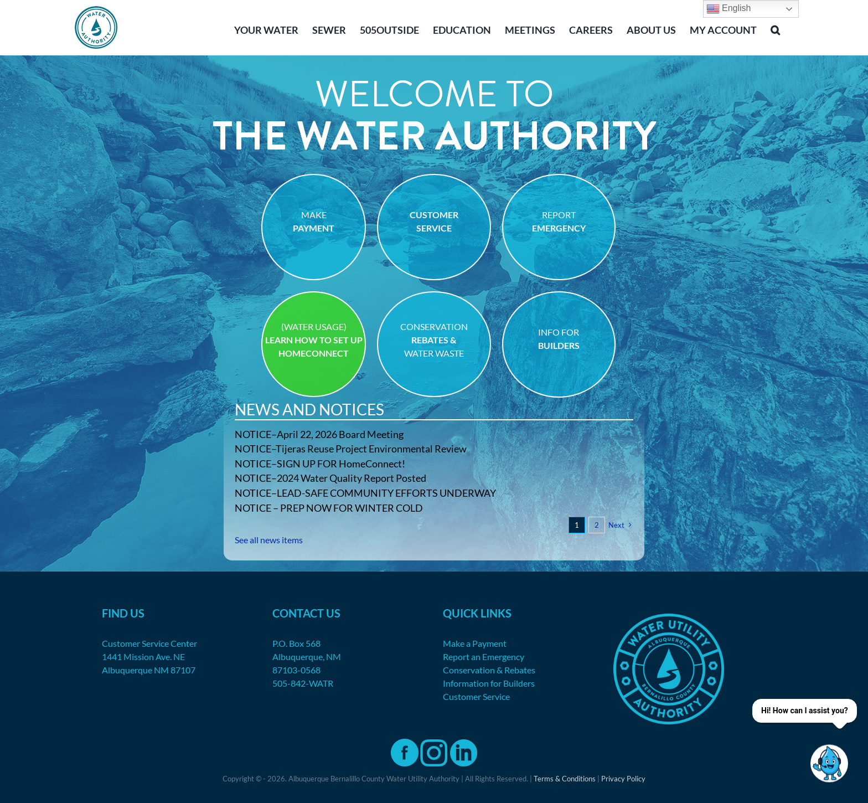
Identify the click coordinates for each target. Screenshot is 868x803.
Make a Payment (475, 643)
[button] (775, 29)
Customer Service (476, 696)
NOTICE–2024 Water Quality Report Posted (330, 478)
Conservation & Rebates (489, 670)
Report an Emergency (483, 656)
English (728, 9)
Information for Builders (489, 683)
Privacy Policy (623, 778)
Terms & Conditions (565, 778)
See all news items (269, 539)
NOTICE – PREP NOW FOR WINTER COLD (329, 508)
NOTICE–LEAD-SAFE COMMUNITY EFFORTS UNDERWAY (365, 493)
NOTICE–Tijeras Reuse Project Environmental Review (351, 448)
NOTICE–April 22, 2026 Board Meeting (319, 434)
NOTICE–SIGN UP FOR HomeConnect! (320, 463)
